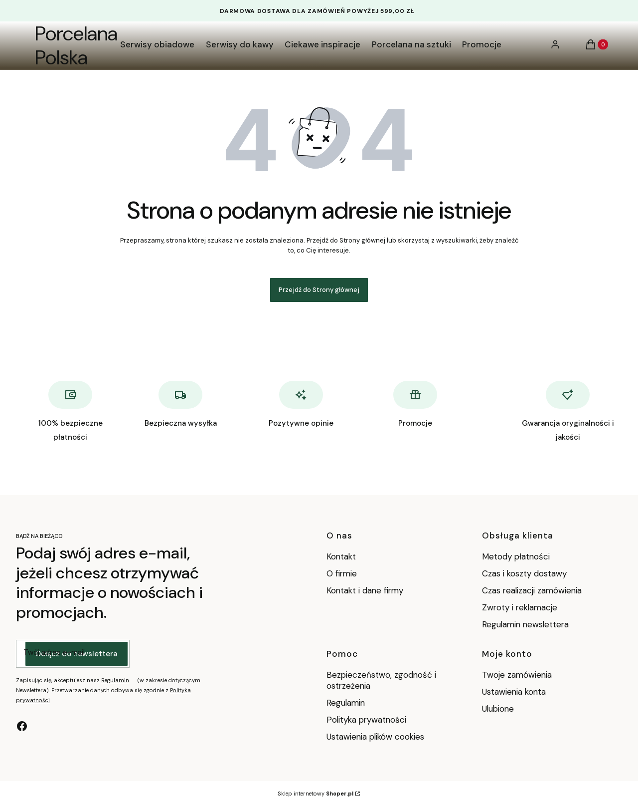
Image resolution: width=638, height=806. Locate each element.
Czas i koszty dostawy (524, 573)
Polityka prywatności (366, 719)
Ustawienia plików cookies (376, 736)
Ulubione (498, 708)
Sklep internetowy (315, 793)
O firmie (341, 573)
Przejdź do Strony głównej (319, 289)
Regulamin (115, 680)
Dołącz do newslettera (76, 654)
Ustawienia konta (514, 691)
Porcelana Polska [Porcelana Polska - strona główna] (76, 45)
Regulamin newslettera (525, 624)
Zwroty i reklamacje (519, 607)
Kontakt (341, 556)
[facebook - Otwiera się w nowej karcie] (22, 726)
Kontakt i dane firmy (364, 590)
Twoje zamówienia (517, 674)
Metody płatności (516, 556)
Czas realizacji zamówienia (532, 590)
